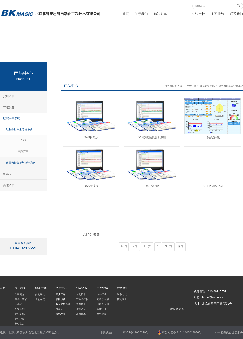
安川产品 (8, 96)
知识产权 (198, 14)
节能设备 (8, 107)
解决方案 (160, 14)
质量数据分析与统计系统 (20, 162)
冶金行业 (101, 294)
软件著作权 (82, 299)
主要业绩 (217, 14)
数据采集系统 (207, 85)
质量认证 (81, 309)
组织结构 (20, 309)
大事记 (18, 304)
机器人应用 (103, 304)
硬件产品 (23, 151)
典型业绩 (101, 313)
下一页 (168, 246)
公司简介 (20, 294)
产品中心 (179, 14)
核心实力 (20, 323)
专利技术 (81, 294)
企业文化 (20, 313)
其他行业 (101, 309)
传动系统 (40, 299)
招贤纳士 (122, 299)
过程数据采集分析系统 (231, 85)
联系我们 (236, 14)
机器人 (7, 174)
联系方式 (122, 294)
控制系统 (40, 294)
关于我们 (141, 14)
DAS (23, 140)
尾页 (180, 246)
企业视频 (20, 318)
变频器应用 (103, 299)
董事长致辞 (21, 299)
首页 (125, 14)
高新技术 (81, 313)
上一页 (147, 246)
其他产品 (8, 185)
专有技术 (81, 304)
